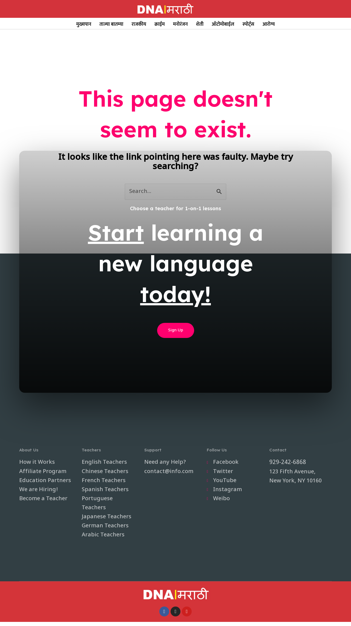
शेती (199, 24)
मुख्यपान (83, 24)
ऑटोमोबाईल (223, 24)
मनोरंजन (180, 24)
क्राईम (159, 24)
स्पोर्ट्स (248, 24)
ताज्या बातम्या (111, 24)
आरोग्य (268, 24)
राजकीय (139, 24)
